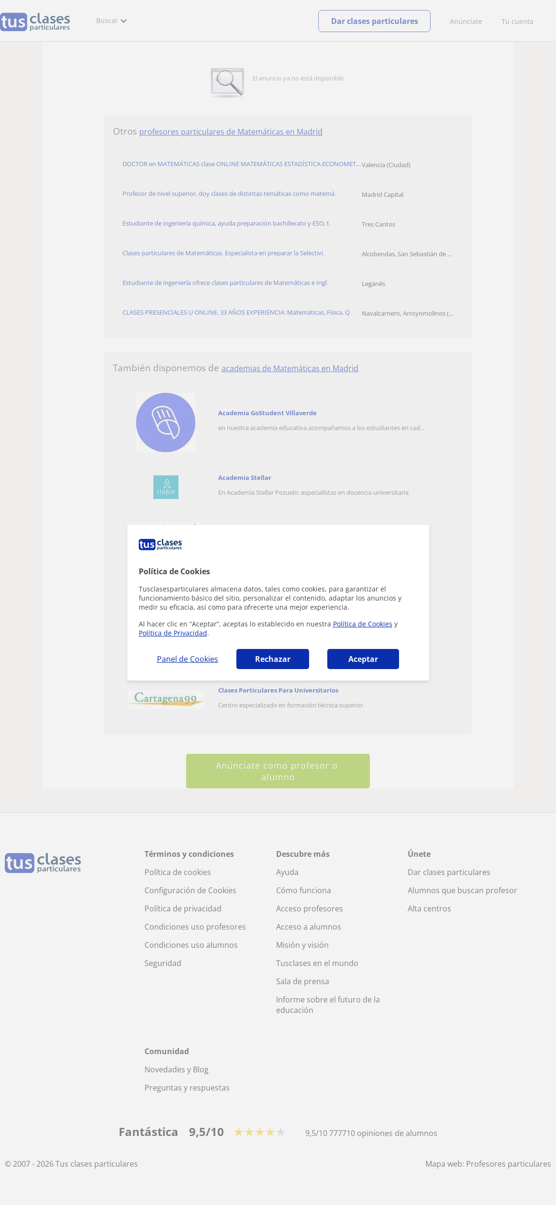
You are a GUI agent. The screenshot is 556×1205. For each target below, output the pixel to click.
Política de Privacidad (173, 632)
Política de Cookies (362, 623)
